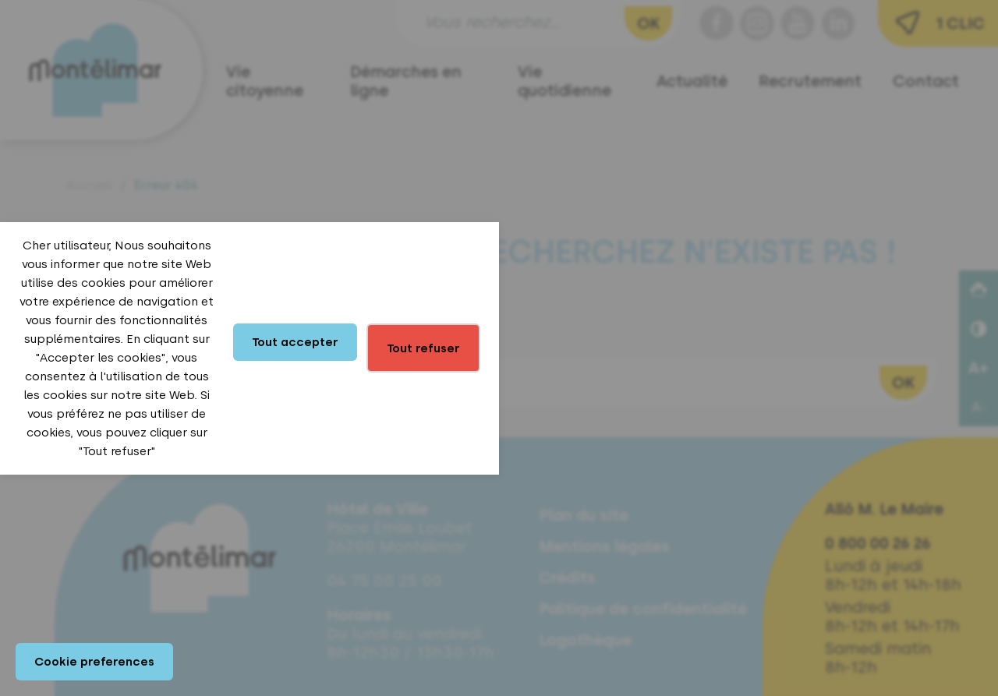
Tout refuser (423, 348)
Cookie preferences (94, 662)
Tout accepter (295, 342)
